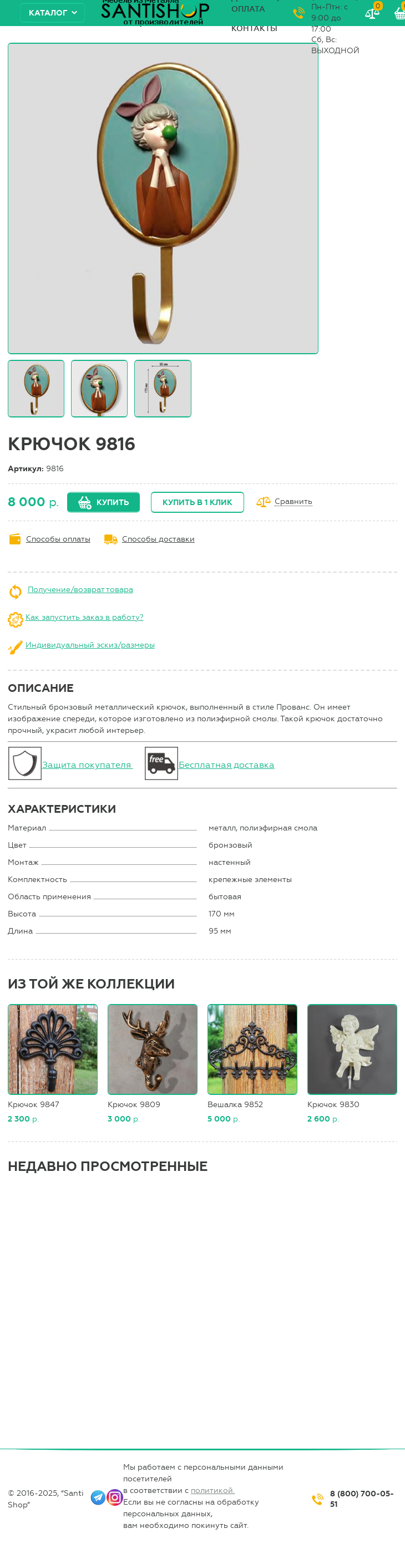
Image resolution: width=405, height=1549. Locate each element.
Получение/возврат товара (80, 589)
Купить (113, 502)
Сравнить (293, 502)
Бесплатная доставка (227, 765)
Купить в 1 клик (197, 502)
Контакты (254, 28)
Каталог (48, 13)
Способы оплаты (58, 539)
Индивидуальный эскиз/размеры (90, 645)
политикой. (213, 1490)
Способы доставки (158, 539)
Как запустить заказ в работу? (85, 617)
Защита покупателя (87, 765)
